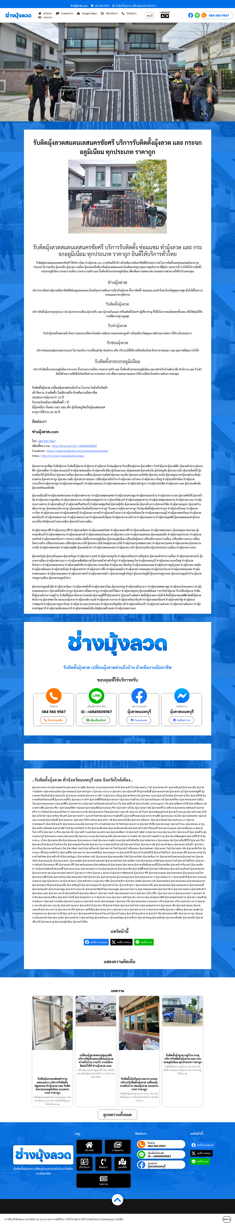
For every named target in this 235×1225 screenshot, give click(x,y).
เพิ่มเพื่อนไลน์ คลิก (96, 706)
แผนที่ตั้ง (122, 1166)
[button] (4, 72)
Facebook (152, 1163)
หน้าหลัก (89, 1149)
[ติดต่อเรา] (103, 1161)
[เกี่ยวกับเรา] (84, 1161)
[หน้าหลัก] (89, 1144)
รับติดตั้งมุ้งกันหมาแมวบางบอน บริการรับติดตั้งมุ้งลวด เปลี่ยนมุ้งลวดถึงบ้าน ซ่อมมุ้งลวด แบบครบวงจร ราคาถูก (139, 1084)
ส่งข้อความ (181, 706)
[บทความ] (103, 1178)
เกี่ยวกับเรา (84, 1166)
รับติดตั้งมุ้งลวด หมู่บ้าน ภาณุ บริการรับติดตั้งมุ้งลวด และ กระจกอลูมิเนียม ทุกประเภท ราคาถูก (182, 1058)
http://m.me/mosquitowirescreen (62, 456)
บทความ (103, 1183)
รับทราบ (221, 1219)
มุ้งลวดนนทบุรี (139, 711)
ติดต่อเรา (103, 1166)
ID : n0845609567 (96, 711)
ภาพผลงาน (117, 1149)
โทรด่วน (54, 706)
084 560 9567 (219, 15)
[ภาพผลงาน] (117, 1144)
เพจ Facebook (139, 706)
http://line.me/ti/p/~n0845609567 (74, 446)
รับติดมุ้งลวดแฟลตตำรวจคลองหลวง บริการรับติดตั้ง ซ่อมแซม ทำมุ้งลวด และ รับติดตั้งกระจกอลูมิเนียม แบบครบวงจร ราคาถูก (52, 1085)
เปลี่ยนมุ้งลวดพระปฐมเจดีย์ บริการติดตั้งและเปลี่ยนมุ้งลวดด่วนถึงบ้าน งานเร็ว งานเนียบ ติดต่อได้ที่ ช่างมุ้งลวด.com (95, 1060)
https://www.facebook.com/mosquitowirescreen (77, 451)
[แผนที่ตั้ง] (122, 1161)
